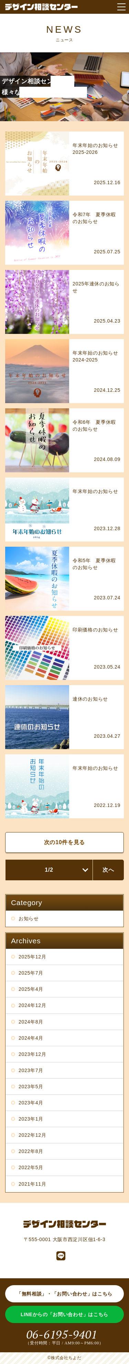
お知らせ (29, 918)
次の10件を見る (64, 842)
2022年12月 (32, 1135)
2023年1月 (31, 1119)
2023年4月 (31, 1102)
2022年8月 (31, 1151)
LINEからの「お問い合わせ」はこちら (64, 1314)
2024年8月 (31, 1022)
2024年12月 (32, 1005)
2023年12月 (32, 1054)
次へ (108, 870)
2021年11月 (32, 1184)
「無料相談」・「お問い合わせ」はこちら (64, 1294)
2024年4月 (31, 1038)
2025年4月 (31, 989)
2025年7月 (31, 973)
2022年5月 (31, 1167)
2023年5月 (31, 1086)
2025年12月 (32, 956)
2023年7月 (31, 1070)
